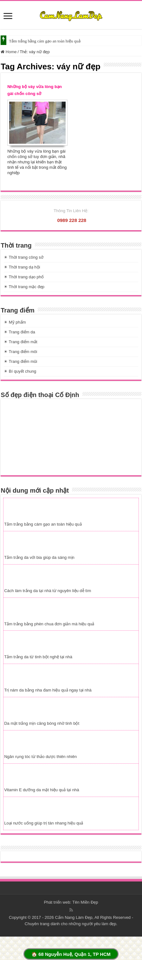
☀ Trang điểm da (19, 332)
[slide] (8, 16)
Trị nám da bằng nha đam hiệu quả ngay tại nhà (48, 690)
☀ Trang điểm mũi (20, 361)
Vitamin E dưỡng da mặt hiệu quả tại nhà (41, 789)
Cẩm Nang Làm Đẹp (73, 917)
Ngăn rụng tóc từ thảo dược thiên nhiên (40, 756)
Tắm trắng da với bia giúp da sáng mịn (39, 557)
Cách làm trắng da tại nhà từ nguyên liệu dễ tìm (47, 590)
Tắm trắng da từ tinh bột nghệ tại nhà (38, 656)
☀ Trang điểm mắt (20, 341)
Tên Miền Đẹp (85, 902)
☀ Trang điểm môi (20, 351)
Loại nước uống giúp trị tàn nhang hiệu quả (43, 823)
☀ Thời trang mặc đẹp (24, 286)
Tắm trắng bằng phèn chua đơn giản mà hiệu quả (49, 624)
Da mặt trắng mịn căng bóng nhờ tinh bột (41, 723)
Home (8, 51)
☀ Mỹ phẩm (15, 322)
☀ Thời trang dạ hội (22, 267)
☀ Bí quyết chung (20, 371)
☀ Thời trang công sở (23, 257)
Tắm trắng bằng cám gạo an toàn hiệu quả (44, 41)
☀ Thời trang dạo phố (24, 277)
